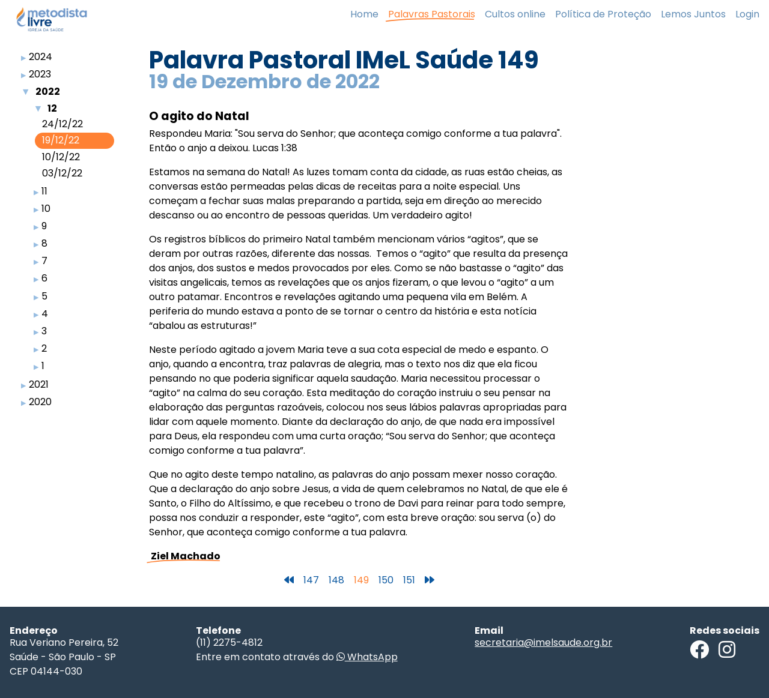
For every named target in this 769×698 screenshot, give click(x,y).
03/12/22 (62, 173)
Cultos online (515, 14)
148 (336, 580)
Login (747, 14)
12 (52, 108)
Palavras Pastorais (431, 14)
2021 (39, 384)
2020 (40, 402)
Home (364, 14)
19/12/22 (60, 140)
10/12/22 (61, 157)
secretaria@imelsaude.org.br (543, 642)
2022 (47, 91)
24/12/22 (62, 124)
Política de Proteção (603, 14)
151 (409, 580)
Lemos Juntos (693, 14)
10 (45, 208)
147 (311, 580)
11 (44, 191)
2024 (40, 57)
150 (386, 580)
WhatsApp (367, 657)
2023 (40, 74)
